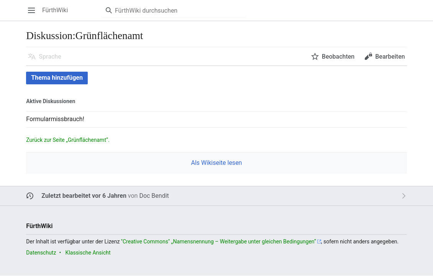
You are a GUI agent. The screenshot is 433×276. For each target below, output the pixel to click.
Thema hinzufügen (57, 77)
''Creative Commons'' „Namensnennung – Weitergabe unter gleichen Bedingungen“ (218, 241)
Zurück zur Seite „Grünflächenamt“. (67, 140)
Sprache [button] (50, 56)
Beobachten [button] (338, 56)
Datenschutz (41, 253)
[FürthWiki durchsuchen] (174, 10)
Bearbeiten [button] (390, 56)
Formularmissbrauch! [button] (55, 119)
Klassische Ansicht (88, 253)
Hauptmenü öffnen (34, 14)
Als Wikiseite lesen (216, 162)
